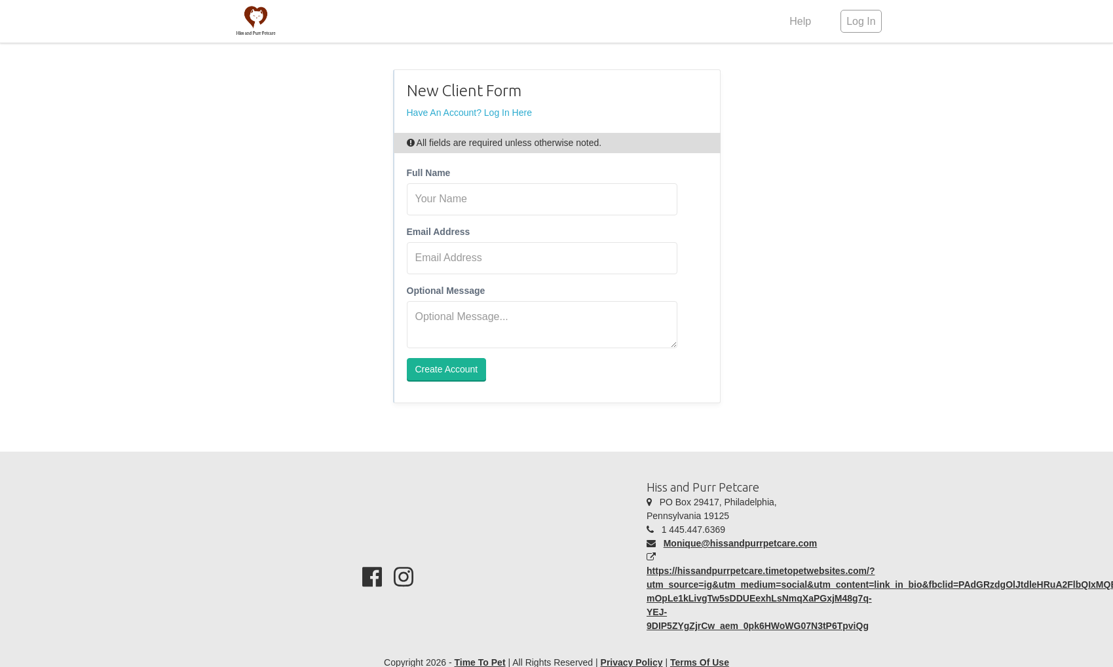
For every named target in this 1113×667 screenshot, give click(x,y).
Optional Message (446, 290)
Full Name (429, 173)
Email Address (438, 231)
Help (800, 21)
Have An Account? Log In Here (469, 112)
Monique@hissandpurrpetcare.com (741, 543)
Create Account (446, 369)
